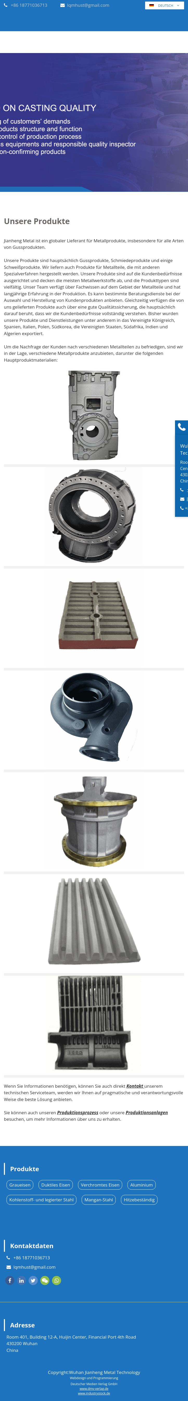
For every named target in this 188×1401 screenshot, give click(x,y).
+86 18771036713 (29, 5)
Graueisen (19, 1185)
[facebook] (9, 1280)
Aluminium (141, 1185)
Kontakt (135, 1086)
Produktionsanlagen (147, 1113)
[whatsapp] (56, 1280)
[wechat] (44, 1280)
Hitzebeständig (139, 1200)
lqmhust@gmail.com (88, 5)
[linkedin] (21, 1280)
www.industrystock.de (94, 1393)
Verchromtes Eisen (100, 1185)
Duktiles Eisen (55, 1185)
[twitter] (33, 1280)
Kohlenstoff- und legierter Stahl (41, 1200)
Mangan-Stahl (99, 1200)
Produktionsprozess (77, 1113)
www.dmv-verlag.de (94, 1388)
